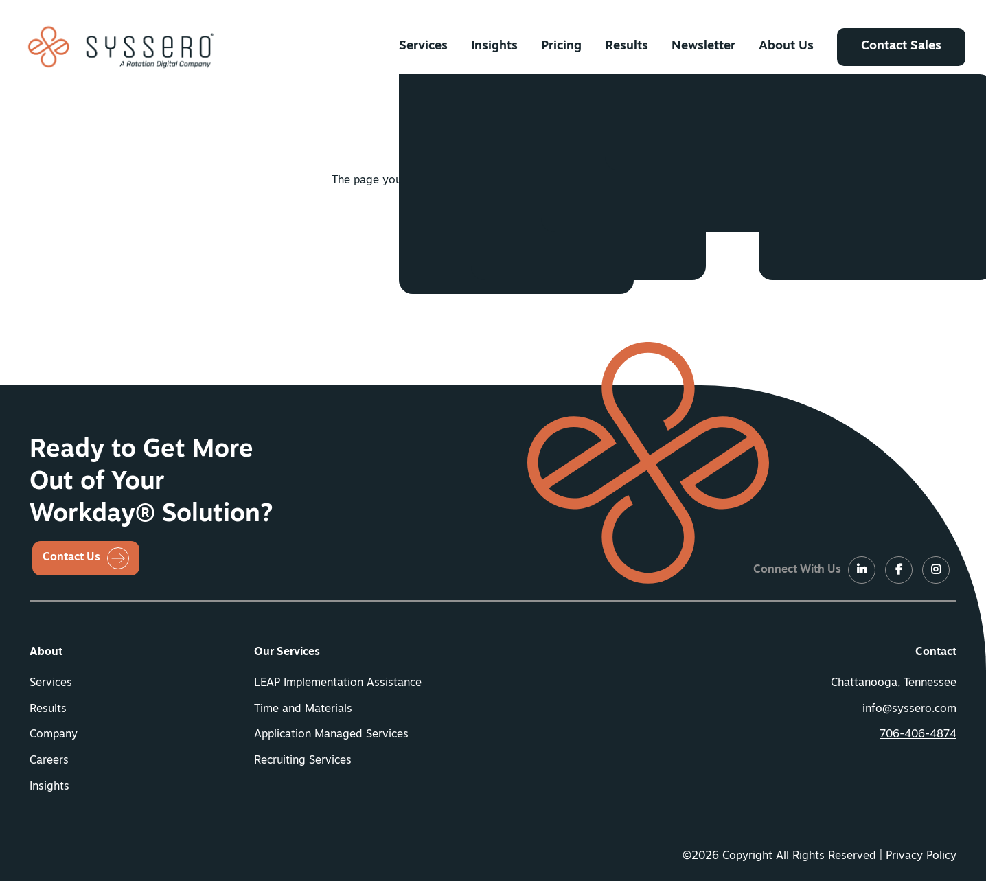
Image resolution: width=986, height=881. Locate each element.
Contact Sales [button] (901, 46)
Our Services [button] (287, 652)
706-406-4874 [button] (918, 734)
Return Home (479, 230)
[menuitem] (423, 46)
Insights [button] (494, 47)
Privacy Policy (921, 856)
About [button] (46, 652)
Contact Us (71, 557)
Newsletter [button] (703, 47)
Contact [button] (935, 652)
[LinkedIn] (861, 570)
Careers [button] (49, 760)
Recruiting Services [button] (303, 760)
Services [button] (423, 47)
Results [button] (626, 47)
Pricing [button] (561, 47)
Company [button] (54, 734)
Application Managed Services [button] (331, 734)
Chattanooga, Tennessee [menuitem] (893, 683)
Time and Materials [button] (303, 709)
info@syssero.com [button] (909, 709)
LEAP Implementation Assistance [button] (338, 683)
